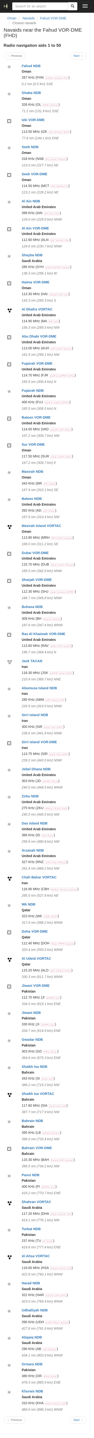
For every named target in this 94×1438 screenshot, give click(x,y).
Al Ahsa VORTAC (36, 1256)
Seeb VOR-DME (34, 174)
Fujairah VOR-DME (37, 363)
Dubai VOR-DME (35, 553)
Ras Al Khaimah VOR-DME (43, 634)
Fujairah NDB (33, 390)
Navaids (29, 18)
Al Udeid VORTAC (36, 958)
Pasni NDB (31, 1175)
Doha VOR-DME (35, 931)
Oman (11, 18)
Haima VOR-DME (35, 282)
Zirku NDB (30, 796)
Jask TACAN (32, 661)
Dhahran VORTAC (36, 1202)
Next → (78, 56)
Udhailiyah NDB (35, 1310)
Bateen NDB (32, 499)
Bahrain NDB (32, 1121)
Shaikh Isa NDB (34, 1067)
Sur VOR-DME (33, 444)
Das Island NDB (34, 823)
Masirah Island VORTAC (41, 526)
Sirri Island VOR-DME (39, 742)
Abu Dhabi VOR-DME (39, 336)
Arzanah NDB (33, 850)
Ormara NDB (32, 1364)
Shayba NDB (32, 255)
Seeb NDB (30, 147)
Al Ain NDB (31, 201)
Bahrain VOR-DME (37, 1148)
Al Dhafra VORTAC (37, 309)
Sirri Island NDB (35, 715)
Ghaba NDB (31, 93)
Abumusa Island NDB (39, 688)
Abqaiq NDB (32, 1337)
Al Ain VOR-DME (35, 228)
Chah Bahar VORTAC (39, 877)
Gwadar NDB (32, 1039)
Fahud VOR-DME (53, 18)
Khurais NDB (32, 1391)
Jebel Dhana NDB (36, 769)
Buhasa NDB (32, 607)
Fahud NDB (31, 66)
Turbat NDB (31, 1229)
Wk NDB (28, 904)
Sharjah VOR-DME (37, 580)
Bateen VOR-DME (36, 417)
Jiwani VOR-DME (36, 986)
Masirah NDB (32, 471)
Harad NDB (31, 1283)
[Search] (72, 6)
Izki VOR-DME (33, 120)
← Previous (14, 56)
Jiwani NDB (31, 1013)
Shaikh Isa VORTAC (38, 1094)
